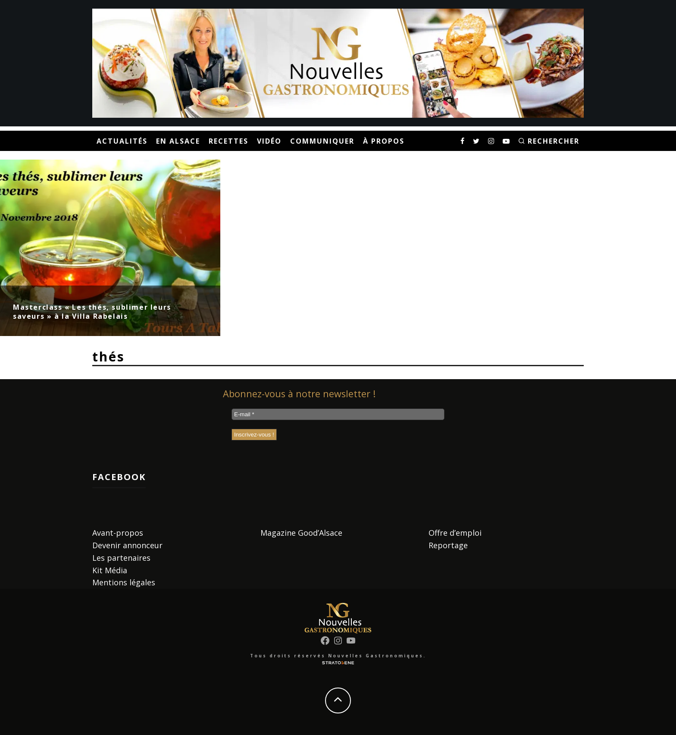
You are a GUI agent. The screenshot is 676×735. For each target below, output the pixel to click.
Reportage (448, 545)
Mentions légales (123, 582)
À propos (383, 141)
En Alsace (178, 141)
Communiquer (322, 141)
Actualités (122, 141)
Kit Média (109, 570)
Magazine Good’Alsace (301, 533)
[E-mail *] (338, 414)
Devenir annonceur (127, 545)
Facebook (119, 477)
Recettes (228, 141)
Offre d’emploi (455, 533)
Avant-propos (117, 533)
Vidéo (269, 141)
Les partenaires (121, 558)
